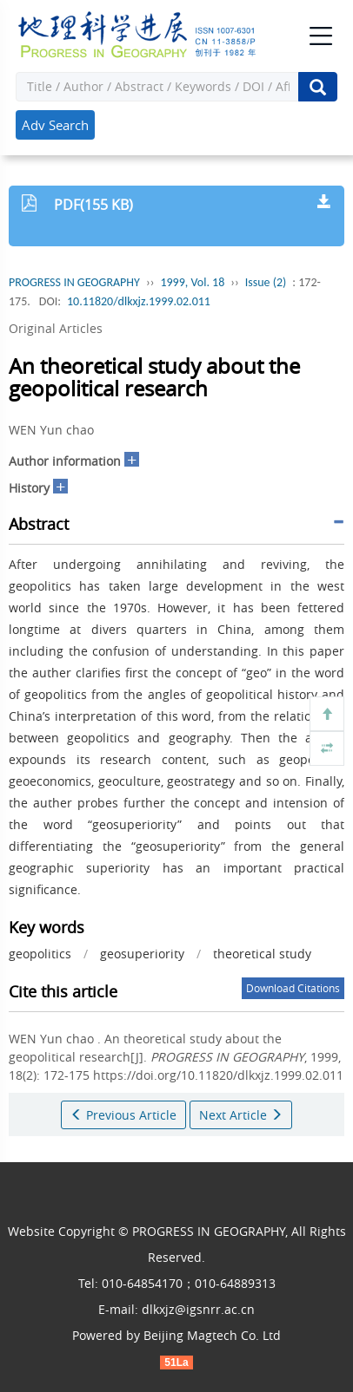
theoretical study (262, 953)
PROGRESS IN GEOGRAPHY (74, 282)
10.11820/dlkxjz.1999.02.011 (138, 301)
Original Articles (56, 328)
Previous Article (123, 1115)
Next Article (241, 1115)
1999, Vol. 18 (192, 282)
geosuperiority (142, 953)
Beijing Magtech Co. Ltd (212, 1335)
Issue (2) (266, 282)
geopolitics (40, 953)
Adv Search (55, 125)
